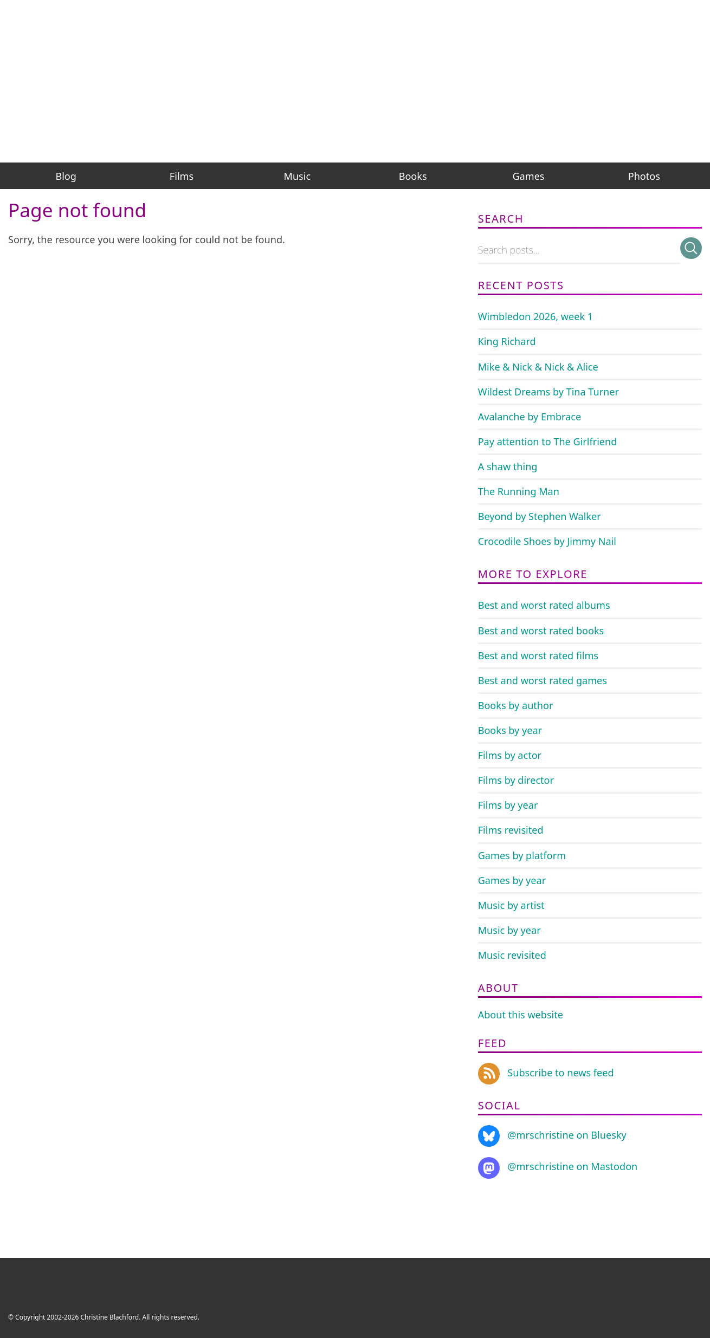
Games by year (512, 880)
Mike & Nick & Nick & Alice (538, 366)
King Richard (507, 341)
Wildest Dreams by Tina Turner (548, 391)
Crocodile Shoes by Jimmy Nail (547, 541)
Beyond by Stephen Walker (539, 516)
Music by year (509, 930)
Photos (644, 176)
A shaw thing (508, 466)
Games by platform (522, 855)
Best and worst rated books (541, 630)
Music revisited (512, 955)
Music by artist (511, 905)
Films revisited (511, 829)
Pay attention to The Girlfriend (547, 441)
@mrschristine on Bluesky (552, 1134)
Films (181, 176)
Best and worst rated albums (544, 605)
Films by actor (509, 755)
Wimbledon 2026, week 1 (535, 316)
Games (528, 176)
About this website (520, 1014)
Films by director (516, 780)
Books (413, 176)
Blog (65, 176)
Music (297, 176)
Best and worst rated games (542, 680)
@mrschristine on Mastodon (558, 1166)
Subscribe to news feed (546, 1072)
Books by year (510, 730)
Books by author (515, 705)
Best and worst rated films (538, 655)
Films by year (508, 804)
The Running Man (518, 491)
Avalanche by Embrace (529, 416)
